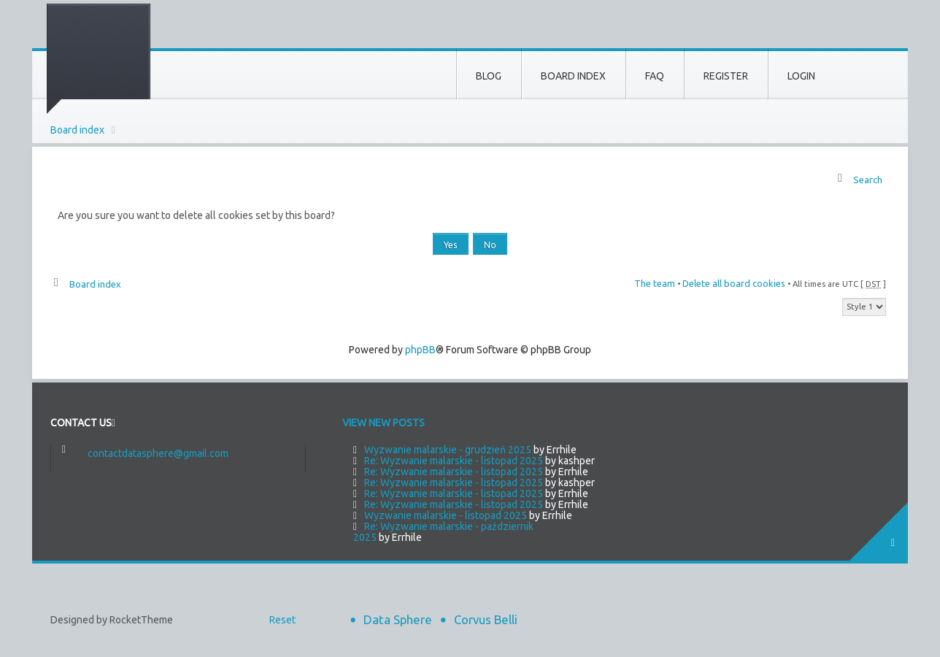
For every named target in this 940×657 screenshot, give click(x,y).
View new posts (383, 423)
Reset (282, 620)
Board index (77, 130)
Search (867, 179)
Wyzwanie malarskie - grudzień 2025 (447, 450)
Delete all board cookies (733, 283)
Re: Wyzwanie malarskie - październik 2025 (443, 531)
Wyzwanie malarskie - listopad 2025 (445, 515)
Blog (488, 76)
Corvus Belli (485, 619)
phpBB (420, 350)
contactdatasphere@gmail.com (158, 453)
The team (654, 283)
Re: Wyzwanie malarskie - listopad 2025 (453, 460)
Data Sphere (397, 619)
